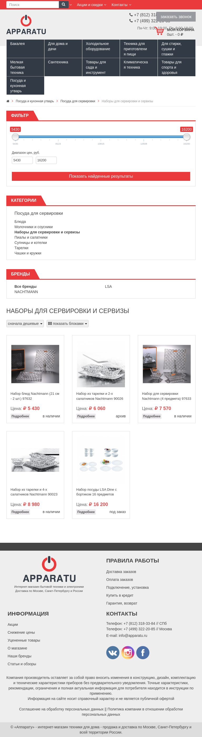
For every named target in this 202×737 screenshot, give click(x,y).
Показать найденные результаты (101, 176)
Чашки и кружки (27, 253)
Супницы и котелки (30, 242)
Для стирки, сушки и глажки (171, 49)
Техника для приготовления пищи (135, 49)
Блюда (20, 221)
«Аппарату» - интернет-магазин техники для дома (56, 727)
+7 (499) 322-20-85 (139, 629)
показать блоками (67, 323)
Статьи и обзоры (22, 664)
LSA (108, 286)
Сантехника (58, 62)
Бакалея (17, 44)
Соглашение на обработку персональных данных (61, 709)
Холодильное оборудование (98, 46)
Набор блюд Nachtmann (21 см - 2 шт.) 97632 (35, 396)
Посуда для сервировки (38, 213)
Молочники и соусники (33, 227)
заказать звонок (175, 16)
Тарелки (21, 248)
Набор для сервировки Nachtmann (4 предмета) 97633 (166, 396)
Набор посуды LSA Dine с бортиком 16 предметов (96, 492)
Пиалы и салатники (31, 237)
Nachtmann (26, 292)
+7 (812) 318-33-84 (139, 623)
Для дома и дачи (58, 46)
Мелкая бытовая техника (17, 67)
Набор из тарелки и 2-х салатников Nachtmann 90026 (99, 396)
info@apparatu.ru (133, 635)
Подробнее (20, 416)
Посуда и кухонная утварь (18, 85)
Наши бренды (19, 656)
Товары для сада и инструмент (96, 67)
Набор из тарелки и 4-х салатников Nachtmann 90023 (34, 492)
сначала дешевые (25, 323)
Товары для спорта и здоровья (171, 67)
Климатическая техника (136, 64)
